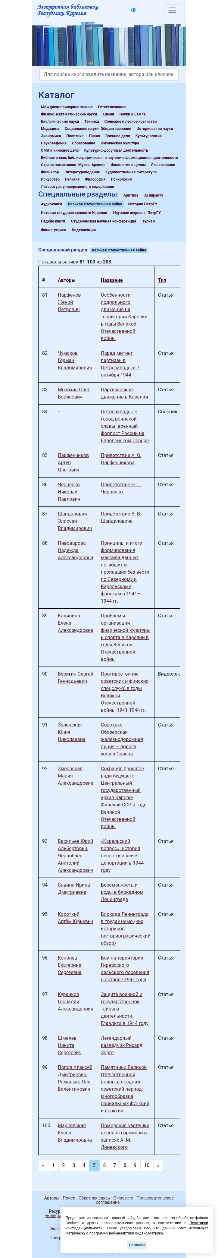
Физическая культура (120, 143)
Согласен (137, 1245)
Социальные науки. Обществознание (98, 128)
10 (147, 1165)
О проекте (123, 1198)
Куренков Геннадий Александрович (75, 1002)
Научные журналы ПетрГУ (137, 212)
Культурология (148, 136)
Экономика (51, 136)
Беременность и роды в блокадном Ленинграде (122, 892)
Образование (83, 143)
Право (94, 136)
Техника (91, 121)
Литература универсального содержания (77, 186)
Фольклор (50, 172)
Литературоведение (82, 172)
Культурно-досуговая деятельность (116, 150)
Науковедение (54, 143)
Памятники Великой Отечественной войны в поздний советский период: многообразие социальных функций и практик (125, 1089)
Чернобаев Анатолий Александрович (75, 863)
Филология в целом (128, 164)
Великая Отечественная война (95, 204)
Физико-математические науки (69, 114)
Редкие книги (53, 221)
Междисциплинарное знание (67, 107)
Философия (95, 179)
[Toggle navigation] (172, 10)
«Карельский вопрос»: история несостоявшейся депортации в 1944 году (122, 855)
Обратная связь (94, 1198)
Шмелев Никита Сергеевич (70, 1045)
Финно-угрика (53, 230)
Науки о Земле (133, 114)
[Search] (109, 74)
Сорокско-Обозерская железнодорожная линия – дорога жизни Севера (122, 739)
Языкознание (163, 164)
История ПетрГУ (142, 204)
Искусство (50, 179)
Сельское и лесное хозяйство (130, 121)
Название (112, 280)
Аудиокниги (51, 204)
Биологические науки (60, 121)
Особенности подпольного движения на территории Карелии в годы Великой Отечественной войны (124, 316)
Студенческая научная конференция (103, 221)
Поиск (69, 1198)
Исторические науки (154, 128)
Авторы (51, 1198)
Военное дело (117, 136)
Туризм (148, 221)
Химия (108, 114)
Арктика (130, 195)
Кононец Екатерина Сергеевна (70, 965)
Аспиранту (153, 195)
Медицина (50, 128)
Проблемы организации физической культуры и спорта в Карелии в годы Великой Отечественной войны (126, 637)
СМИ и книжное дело (60, 150)
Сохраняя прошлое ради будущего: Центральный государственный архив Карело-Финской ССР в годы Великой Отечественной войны (124, 797)
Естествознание (112, 107)
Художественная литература (131, 172)
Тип (162, 280)
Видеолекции (84, 230)
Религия (72, 179)
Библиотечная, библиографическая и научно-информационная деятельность (109, 157)
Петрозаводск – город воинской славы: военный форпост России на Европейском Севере (125, 426)
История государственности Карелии (74, 212)
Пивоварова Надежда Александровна (75, 550)
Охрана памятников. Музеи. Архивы (73, 164)
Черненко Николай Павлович (69, 492)
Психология (121, 179)
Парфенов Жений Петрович (69, 302)
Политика (74, 136)
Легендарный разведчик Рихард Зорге (121, 1045)
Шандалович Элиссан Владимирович (75, 521)
